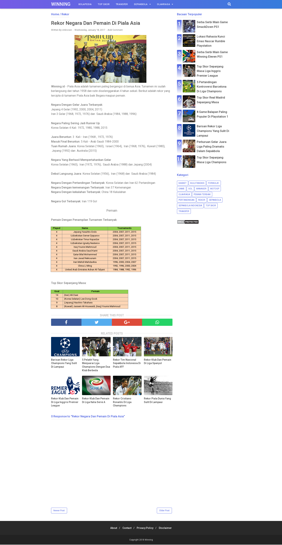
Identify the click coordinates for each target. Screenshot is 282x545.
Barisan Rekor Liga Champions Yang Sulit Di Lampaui (64, 364)
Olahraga (163, 4)
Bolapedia (85, 4)
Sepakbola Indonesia (190, 205)
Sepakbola (141, 4)
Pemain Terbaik (202, 194)
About (111, 528)
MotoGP (214, 188)
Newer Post (59, 511)
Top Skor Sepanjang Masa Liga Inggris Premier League (210, 71)
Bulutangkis (197, 183)
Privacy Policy (146, 528)
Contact (126, 528)
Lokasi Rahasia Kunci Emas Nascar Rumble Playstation (211, 41)
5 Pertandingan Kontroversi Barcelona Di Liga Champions (211, 86)
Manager (201, 188)
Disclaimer (167, 528)
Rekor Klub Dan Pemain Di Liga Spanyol (157, 362)
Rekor (201, 200)
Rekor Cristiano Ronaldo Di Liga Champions (122, 402)
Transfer (122, 4)
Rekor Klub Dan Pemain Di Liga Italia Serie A (95, 401)
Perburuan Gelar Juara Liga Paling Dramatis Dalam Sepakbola (211, 146)
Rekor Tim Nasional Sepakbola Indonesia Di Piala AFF (127, 364)
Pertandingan (186, 200)
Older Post (164, 511)
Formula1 (213, 183)
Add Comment (115, 30)
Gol (190, 188)
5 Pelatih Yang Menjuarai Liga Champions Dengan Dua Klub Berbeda (96, 365)
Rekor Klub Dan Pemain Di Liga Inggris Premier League (64, 402)
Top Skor (104, 4)
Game (182, 188)
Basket (183, 183)
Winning (60, 4)
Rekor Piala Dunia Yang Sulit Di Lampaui (157, 401)
